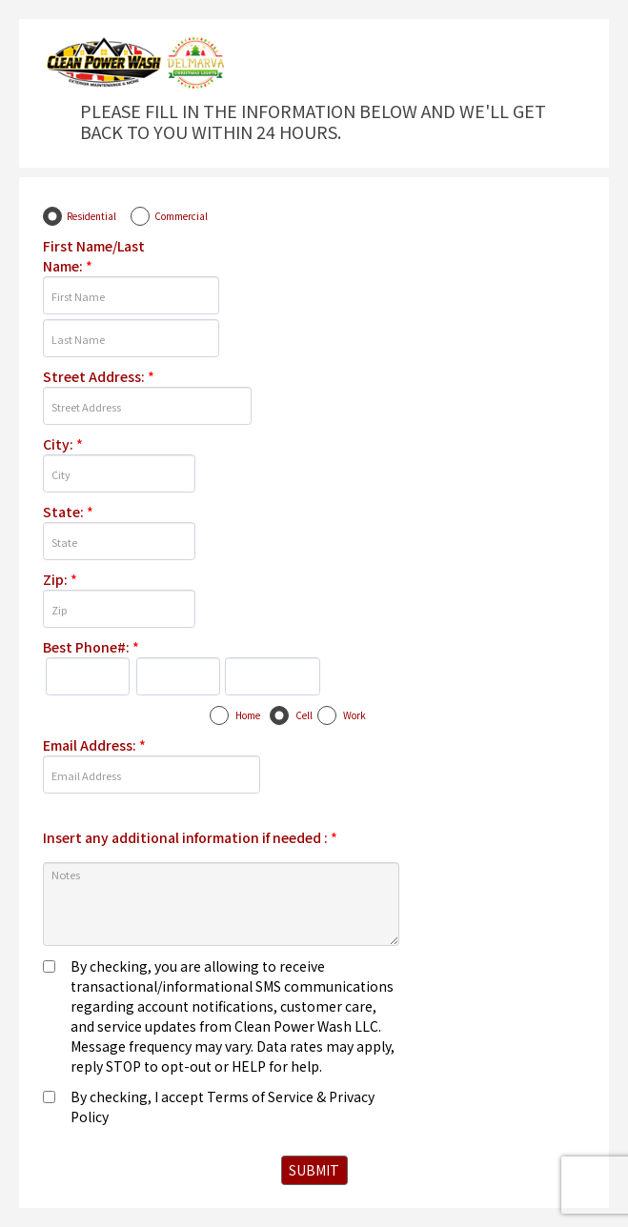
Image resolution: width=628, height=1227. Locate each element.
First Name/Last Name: (94, 255)
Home (247, 715)
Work (354, 715)
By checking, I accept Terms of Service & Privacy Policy (223, 1106)
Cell (304, 715)
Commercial (181, 216)
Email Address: (94, 744)
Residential (91, 216)
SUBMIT (314, 1169)
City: (63, 443)
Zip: (60, 579)
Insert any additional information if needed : (190, 837)
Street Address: (98, 376)
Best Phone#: (91, 646)
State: (68, 511)
